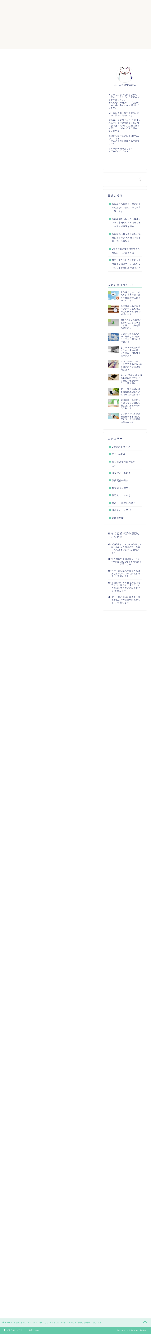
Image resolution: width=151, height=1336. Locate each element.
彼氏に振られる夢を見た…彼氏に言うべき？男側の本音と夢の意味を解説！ (126, 238)
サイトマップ (60, 52)
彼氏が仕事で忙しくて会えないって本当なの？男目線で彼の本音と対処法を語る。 (126, 223)
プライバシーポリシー (15, 1330)
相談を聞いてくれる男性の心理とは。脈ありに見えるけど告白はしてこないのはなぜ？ (125, 585)
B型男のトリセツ (121, 447)
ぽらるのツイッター (121, 151)
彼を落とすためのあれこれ (20, 66)
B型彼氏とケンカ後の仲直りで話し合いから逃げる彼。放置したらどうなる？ (126, 547)
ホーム (42, 52)
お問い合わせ (34, 1330)
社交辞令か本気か (121, 488)
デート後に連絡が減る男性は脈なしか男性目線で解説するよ (125, 573)
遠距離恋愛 (118, 518)
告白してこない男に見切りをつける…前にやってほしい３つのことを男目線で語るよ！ (126, 264)
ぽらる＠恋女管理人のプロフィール (93, 52)
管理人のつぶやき (121, 495)
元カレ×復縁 (118, 454)
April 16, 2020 (63, 930)
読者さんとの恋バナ (122, 510)
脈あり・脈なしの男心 (124, 503)
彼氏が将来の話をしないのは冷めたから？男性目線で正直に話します (126, 208)
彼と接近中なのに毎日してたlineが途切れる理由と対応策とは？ (126, 562)
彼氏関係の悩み (120, 480)
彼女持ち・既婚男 (121, 473)
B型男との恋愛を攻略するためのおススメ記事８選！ (126, 251)
